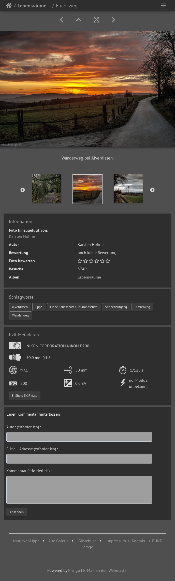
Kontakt (138, 540)
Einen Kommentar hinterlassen (33, 414)
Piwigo (74, 570)
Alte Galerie (58, 540)
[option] (46, 188)
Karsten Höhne (22, 236)
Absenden (17, 512)
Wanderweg (20, 315)
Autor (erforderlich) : (23, 426)
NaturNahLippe (26, 540)
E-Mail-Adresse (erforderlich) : (32, 448)
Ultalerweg (142, 307)
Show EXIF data (24, 395)
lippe (38, 307)
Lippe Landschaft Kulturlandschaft (73, 307)
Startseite (9, 5)
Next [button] (152, 190)
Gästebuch (88, 540)
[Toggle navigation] (163, 5)
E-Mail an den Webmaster (105, 570)
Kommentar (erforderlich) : (29, 470)
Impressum (116, 540)
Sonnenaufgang (116, 307)
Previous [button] (22, 190)
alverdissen (20, 307)
